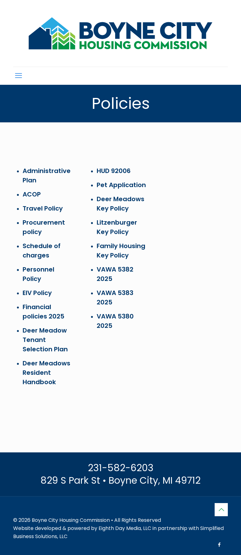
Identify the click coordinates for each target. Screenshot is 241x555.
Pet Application (121, 185)
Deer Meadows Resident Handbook (46, 372)
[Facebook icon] (219, 544)
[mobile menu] (18, 75)
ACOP (32, 194)
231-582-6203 (120, 468)
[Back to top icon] (221, 509)
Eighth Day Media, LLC (125, 528)
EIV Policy (37, 292)
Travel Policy (43, 208)
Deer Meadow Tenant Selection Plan (45, 340)
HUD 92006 (114, 170)
